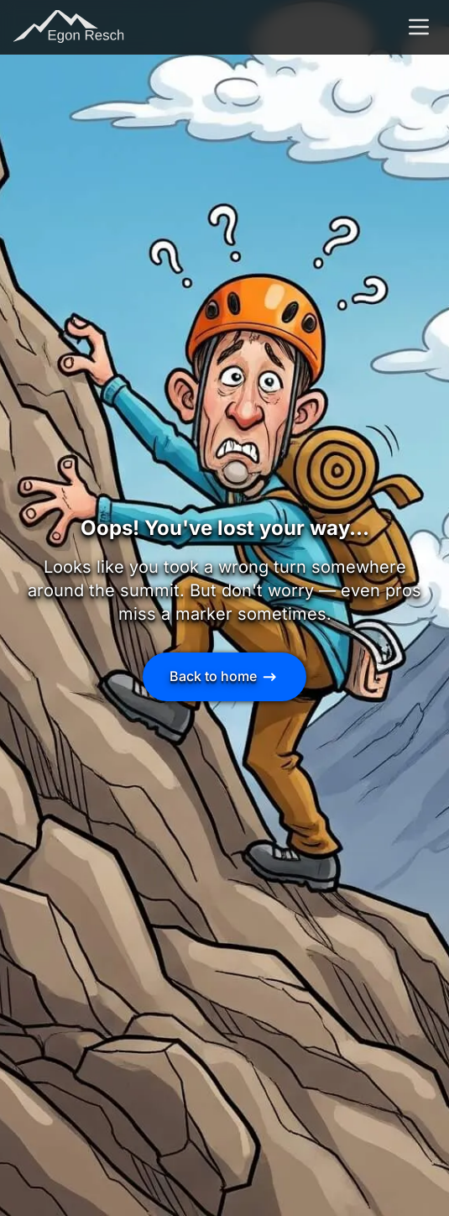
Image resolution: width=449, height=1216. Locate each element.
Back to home (224, 677)
